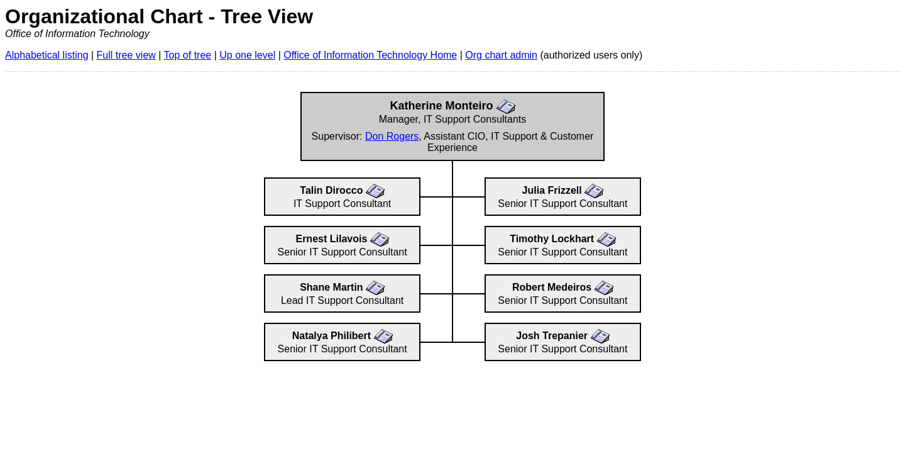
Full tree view (126, 55)
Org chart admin (501, 55)
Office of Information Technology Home (370, 55)
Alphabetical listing (47, 55)
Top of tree (188, 55)
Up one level (247, 55)
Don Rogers (392, 136)
